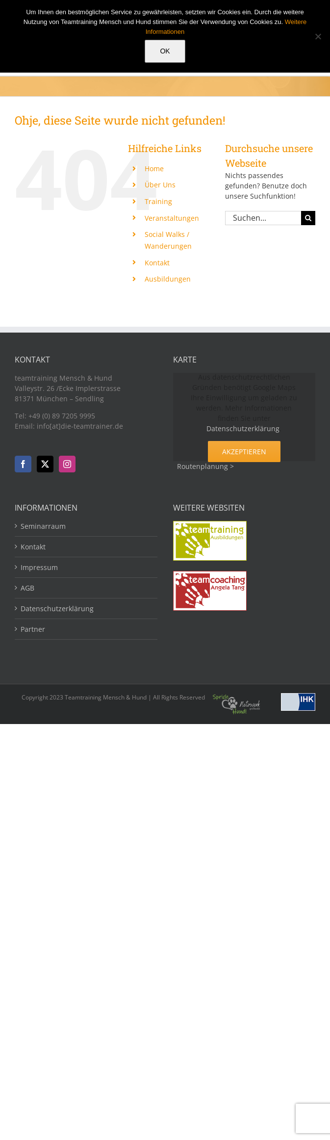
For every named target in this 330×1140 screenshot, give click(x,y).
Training (158, 201)
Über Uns (160, 184)
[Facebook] (23, 464)
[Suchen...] (263, 218)
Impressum (39, 567)
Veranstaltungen (172, 218)
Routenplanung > (205, 466)
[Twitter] (45, 464)
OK (165, 51)
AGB (27, 588)
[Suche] (308, 218)
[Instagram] (67, 464)
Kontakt (157, 262)
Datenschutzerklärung (242, 428)
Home (154, 168)
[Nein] (318, 36)
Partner (33, 629)
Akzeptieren (244, 451)
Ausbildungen (168, 279)
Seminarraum (43, 526)
